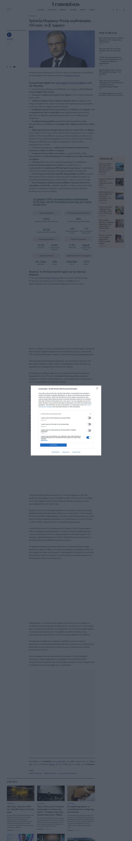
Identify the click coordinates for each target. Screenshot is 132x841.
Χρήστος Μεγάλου (52, 278)
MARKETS (63, 10)
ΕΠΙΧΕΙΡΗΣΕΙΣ (52, 10)
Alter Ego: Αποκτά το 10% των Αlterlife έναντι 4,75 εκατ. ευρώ (20, 809)
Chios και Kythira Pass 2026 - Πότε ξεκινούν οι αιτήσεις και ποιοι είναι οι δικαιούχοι (106, 168)
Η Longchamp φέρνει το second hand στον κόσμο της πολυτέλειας (80, 809)
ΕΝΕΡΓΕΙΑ (83, 10)
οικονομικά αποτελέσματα (68, 773)
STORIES (92, 10)
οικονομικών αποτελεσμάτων (71, 82)
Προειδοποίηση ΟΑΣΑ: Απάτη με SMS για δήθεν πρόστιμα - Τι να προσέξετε (110, 72)
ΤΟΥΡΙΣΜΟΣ (73, 10)
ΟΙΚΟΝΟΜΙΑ (41, 10)
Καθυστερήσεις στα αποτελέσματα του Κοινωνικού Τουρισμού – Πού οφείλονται (106, 196)
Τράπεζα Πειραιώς (72, 75)
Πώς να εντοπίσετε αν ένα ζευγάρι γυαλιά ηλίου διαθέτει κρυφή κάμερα (105, 239)
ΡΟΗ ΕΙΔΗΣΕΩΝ (108, 33)
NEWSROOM (10, 39)
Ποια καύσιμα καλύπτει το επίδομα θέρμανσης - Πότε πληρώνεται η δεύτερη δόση (111, 40)
